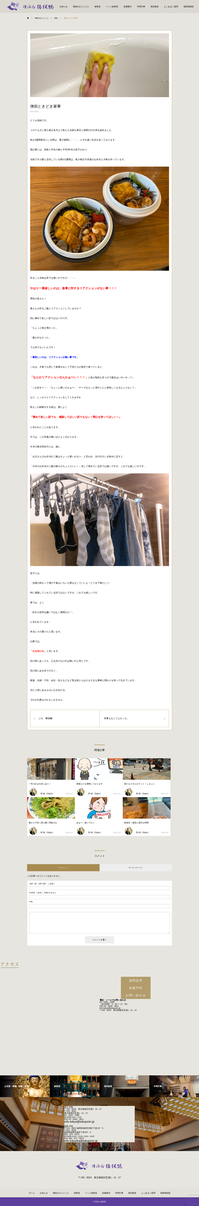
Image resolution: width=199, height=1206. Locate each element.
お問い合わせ (135, 995)
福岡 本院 (68, 1126)
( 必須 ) (41, 884)
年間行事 (141, 6)
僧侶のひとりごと (81, 6)
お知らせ (63, 6)
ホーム (51, 6)
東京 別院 (68, 1107)
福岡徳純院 (188, 6)
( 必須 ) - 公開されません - (43, 893)
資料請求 (135, 980)
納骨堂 (97, 6)
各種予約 (135, 988)
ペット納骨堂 (112, 6)
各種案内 (127, 6)
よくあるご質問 (171, 6)
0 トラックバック (135, 868)
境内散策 (154, 6)
